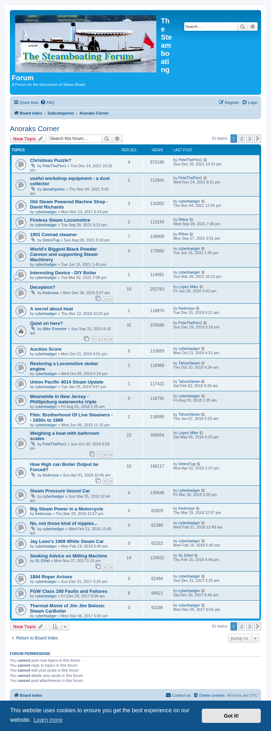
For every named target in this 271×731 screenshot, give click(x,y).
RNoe (183, 219)
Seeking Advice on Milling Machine (68, 556)
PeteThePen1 (54, 166)
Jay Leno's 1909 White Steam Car (67, 541)
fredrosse (51, 293)
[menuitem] (47, 102)
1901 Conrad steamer (53, 234)
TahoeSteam (189, 363)
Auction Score (45, 349)
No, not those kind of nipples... (64, 523)
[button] (257, 138)
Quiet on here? (46, 323)
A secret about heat (51, 308)
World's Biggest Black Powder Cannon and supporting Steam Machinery (64, 254)
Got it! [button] (231, 716)
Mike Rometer (55, 329)
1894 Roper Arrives (51, 576)
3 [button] (249, 138)
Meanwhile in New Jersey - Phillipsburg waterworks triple (63, 399)
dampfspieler (54, 189)
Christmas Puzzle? (50, 160)
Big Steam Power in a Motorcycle (66, 508)
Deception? (42, 287)
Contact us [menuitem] (178, 694)
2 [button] (241, 138)
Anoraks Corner (34, 129)
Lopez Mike (188, 287)
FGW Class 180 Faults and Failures (68, 591)
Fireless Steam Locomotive (60, 220)
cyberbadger (46, 212)
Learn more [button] (48, 720)
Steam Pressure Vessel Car (60, 490)
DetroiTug (51, 240)
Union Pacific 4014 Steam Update (66, 382)
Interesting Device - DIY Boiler (63, 272)
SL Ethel (42, 561)
